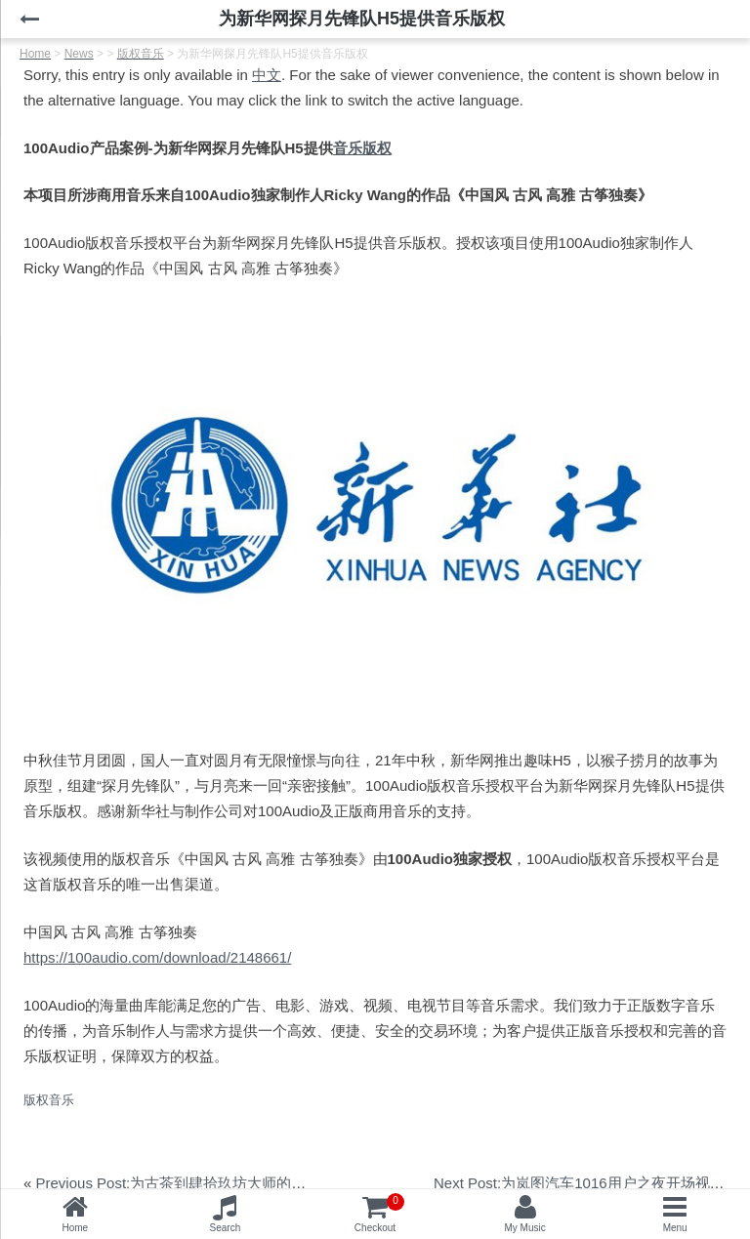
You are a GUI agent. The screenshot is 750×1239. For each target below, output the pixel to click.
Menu (675, 1227)
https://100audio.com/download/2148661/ (157, 957)
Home (75, 1227)
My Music (524, 1227)
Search (225, 1227)
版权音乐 (48, 1100)
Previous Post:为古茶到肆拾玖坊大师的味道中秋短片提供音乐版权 (252, 1183)
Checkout (379, 1213)
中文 (266, 74)
